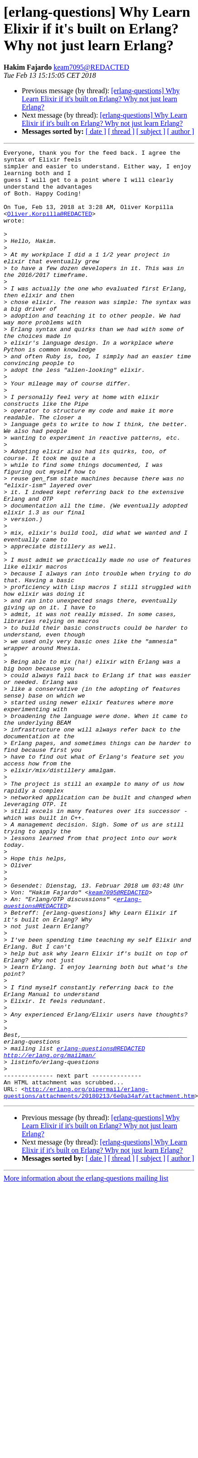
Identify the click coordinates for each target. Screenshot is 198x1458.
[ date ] (96, 131)
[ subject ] (150, 131)
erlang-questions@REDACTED (101, 1229)
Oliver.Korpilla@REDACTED (49, 227)
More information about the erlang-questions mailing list (86, 1368)
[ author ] (180, 131)
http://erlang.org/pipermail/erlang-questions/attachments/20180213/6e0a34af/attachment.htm (99, 1281)
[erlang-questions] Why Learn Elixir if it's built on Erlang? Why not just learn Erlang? (101, 99)
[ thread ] (121, 131)
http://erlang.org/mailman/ (50, 1237)
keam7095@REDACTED (91, 67)
